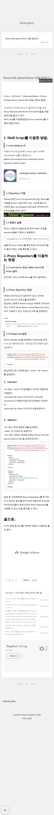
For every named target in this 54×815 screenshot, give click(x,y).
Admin (29, 811)
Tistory (24, 808)
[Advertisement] (27, 31)
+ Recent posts (9, 794)
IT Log (9, 743)
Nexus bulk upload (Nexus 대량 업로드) (21, 96)
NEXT (33, 111)
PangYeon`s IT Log (17, 739)
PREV (20, 111)
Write (24, 811)
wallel (39, 808)
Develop (9, 686)
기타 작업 (19, 686)
